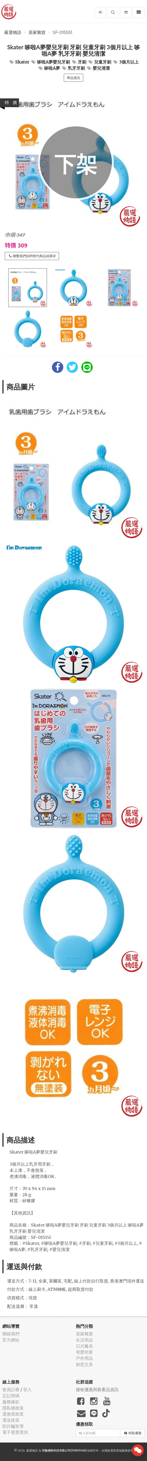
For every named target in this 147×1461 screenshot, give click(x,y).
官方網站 (10, 1340)
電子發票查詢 (15, 1432)
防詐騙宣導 (13, 1426)
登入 (27, 1389)
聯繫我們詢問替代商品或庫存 (32, 256)
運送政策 (10, 1420)
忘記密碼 (10, 1395)
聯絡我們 (10, 1334)
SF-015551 (62, 32)
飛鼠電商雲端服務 (116, 1450)
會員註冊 (10, 1389)
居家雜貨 (37, 32)
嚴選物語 (12, 32)
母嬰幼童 (84, 1352)
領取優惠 (133, 1433)
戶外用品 (84, 1358)
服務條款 (10, 1402)
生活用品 (84, 1340)
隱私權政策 (13, 1408)
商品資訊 (73, 78)
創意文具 (84, 1364)
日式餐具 (84, 1346)
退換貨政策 (13, 1414)
